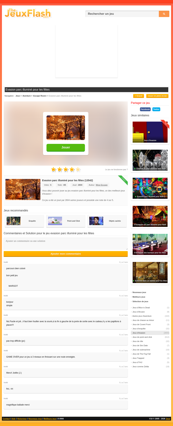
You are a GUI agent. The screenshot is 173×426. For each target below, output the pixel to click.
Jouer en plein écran (157, 96)
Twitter (156, 109)
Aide (14, 419)
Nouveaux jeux (35, 419)
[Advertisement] (86, 51)
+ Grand (138, 96)
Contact (6, 419)
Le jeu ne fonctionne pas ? (116, 169)
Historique (22, 419)
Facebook (145, 109)
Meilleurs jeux (50, 419)
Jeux (168, 419)
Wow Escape (101, 185)
